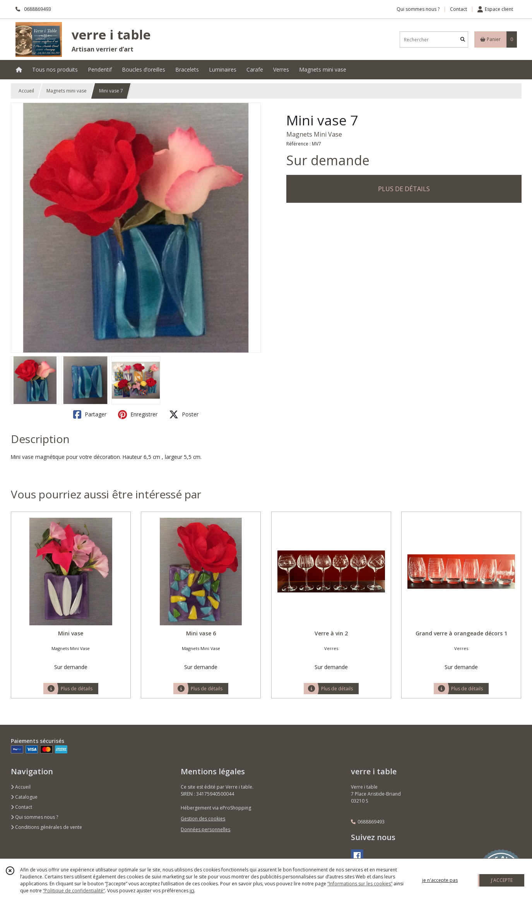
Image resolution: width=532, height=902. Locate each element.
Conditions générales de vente (46, 827)
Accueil (26, 90)
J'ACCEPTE (502, 880)
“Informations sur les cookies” (359, 883)
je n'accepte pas (440, 880)
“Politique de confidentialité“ (74, 890)
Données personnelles (205, 829)
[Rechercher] (463, 39)
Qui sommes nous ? (34, 817)
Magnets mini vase (66, 90)
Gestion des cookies (203, 818)
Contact (458, 9)
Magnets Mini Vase (314, 134)
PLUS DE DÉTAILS (404, 189)
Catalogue (24, 797)
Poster (183, 414)
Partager (89, 414)
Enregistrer (137, 414)
